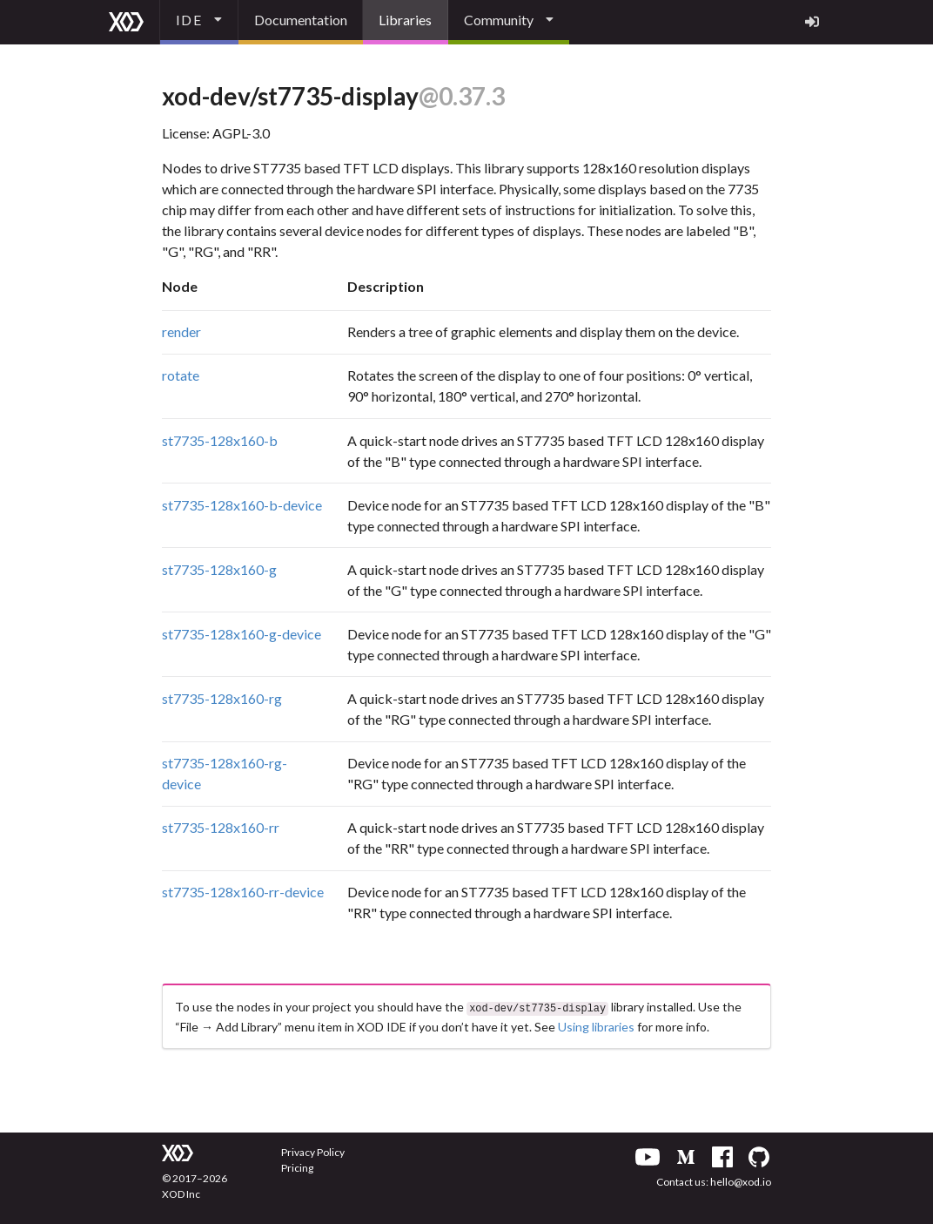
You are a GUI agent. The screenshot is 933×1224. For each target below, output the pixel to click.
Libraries (405, 19)
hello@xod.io (740, 1180)
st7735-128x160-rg (222, 698)
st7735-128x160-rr (220, 827)
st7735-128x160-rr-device (243, 891)
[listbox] (199, 22)
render (181, 331)
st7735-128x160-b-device (242, 505)
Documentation (300, 19)
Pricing (297, 1166)
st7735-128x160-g (219, 569)
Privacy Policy (313, 1150)
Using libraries (596, 1025)
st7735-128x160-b (220, 440)
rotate (180, 375)
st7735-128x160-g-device (241, 634)
